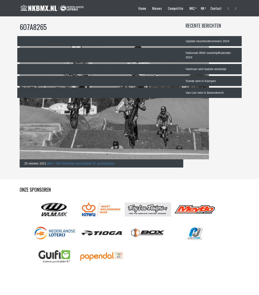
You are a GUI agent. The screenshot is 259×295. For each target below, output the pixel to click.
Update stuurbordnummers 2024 (207, 41)
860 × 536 (54, 163)
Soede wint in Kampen (201, 81)
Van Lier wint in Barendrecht (204, 92)
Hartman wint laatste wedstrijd (206, 69)
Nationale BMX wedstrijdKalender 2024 (208, 55)
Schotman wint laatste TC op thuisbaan (87, 163)
